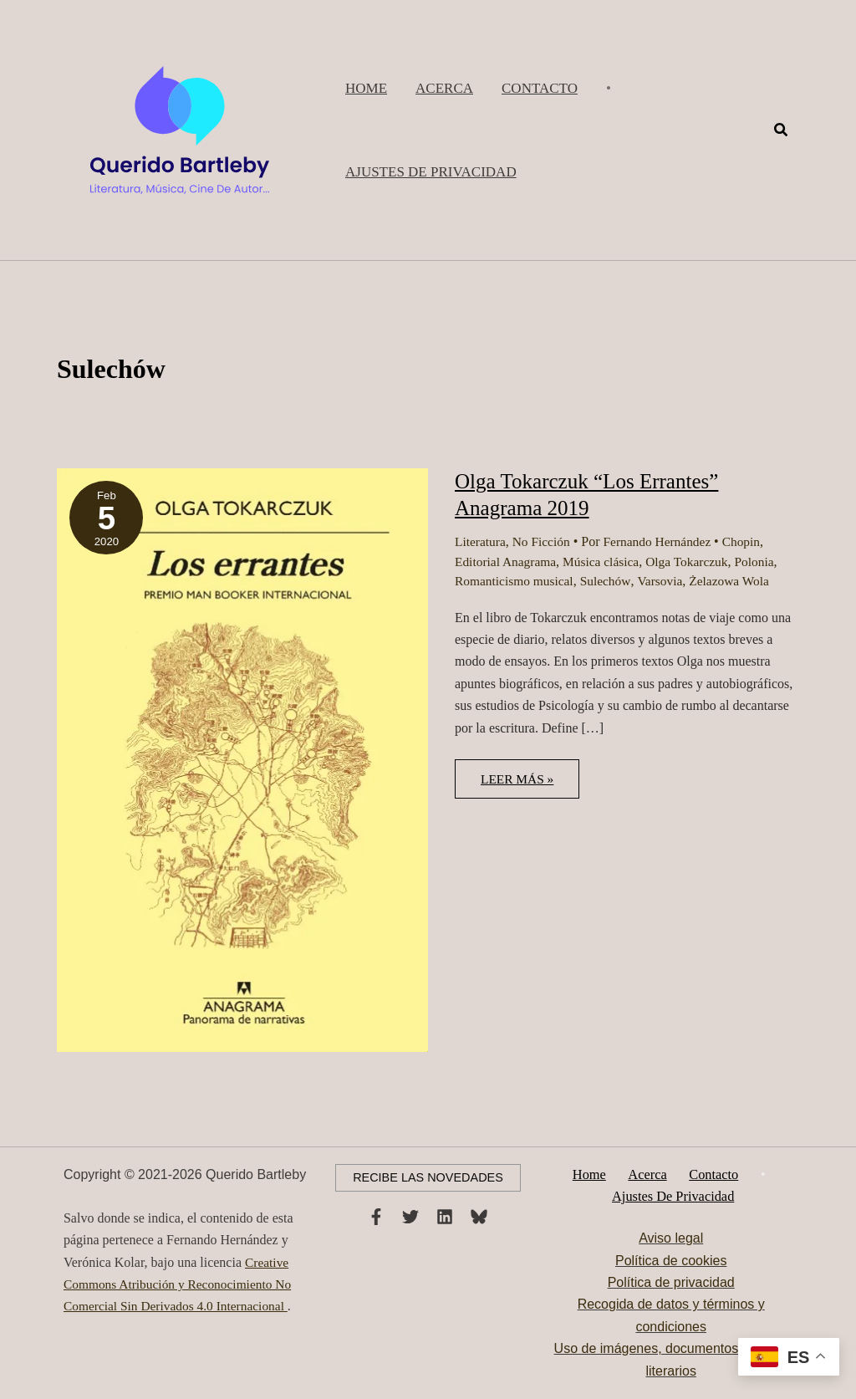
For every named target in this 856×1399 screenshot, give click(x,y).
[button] (431, 172)
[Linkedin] (444, 1216)
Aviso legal (671, 1239)
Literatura (481, 541)
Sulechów (610, 581)
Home (597, 1174)
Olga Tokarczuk (694, 561)
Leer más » (521, 785)
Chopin (750, 541)
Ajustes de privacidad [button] (674, 1195)
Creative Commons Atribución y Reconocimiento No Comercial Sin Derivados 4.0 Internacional (182, 1282)
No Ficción (544, 541)
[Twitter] (410, 1216)
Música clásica (606, 561)
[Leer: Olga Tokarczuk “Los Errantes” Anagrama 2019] (242, 759)
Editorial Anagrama (507, 561)
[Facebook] (376, 1216)
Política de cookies (670, 1260)
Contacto (709, 1174)
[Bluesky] (479, 1216)
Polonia (764, 561)
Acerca (649, 1174)
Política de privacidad (671, 1283)
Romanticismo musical (516, 581)
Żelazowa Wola (737, 581)
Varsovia (666, 581)
